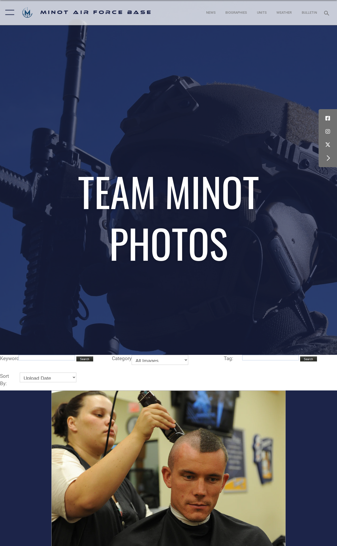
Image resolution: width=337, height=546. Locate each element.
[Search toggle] (327, 12)
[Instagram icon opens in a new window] (327, 131)
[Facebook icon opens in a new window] (327, 118)
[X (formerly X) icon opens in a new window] (327, 144)
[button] (8, 12)
